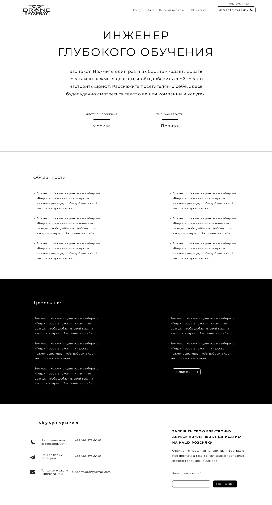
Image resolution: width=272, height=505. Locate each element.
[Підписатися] (225, 483)
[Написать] (183, 371)
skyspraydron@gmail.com (91, 472)
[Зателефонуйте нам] (236, 9)
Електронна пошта (185, 473)
